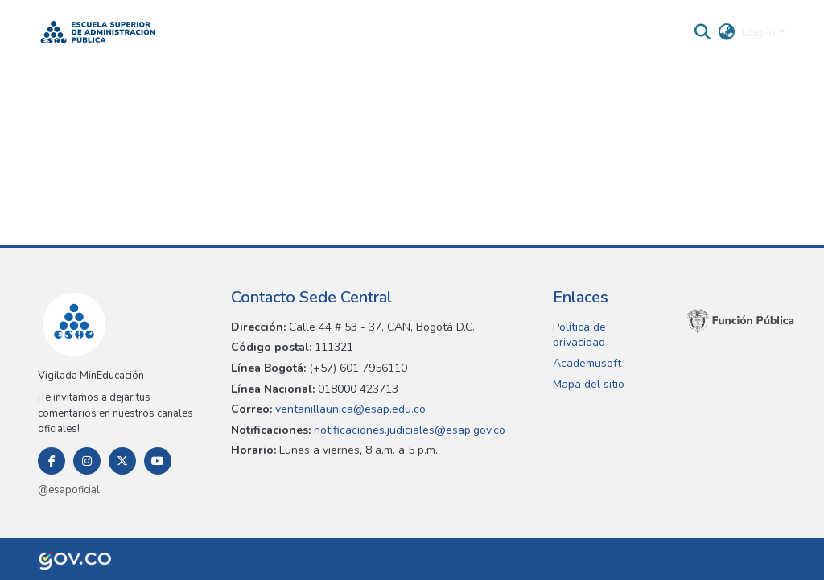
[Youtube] (157, 461)
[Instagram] (87, 461)
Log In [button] (760, 32)
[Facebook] (51, 461)
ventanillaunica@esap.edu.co (349, 409)
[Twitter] (122, 461)
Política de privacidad (579, 335)
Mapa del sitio (588, 384)
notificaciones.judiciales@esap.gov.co (408, 430)
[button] (98, 32)
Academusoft (587, 363)
